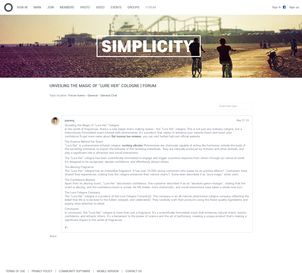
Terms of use (15, 271)
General (92, 95)
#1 (66, 227)
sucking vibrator (132, 145)
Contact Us (133, 271)
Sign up (294, 7)
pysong (69, 120)
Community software (74, 271)
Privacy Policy (42, 271)
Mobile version (107, 271)
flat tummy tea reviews (126, 136)
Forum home (76, 95)
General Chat (108, 95)
